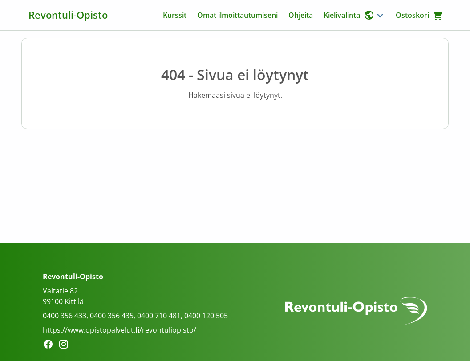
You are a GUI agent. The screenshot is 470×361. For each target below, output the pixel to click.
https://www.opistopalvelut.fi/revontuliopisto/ (119, 330)
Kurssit (174, 15)
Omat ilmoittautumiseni (237, 15)
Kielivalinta (349, 15)
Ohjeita (300, 15)
